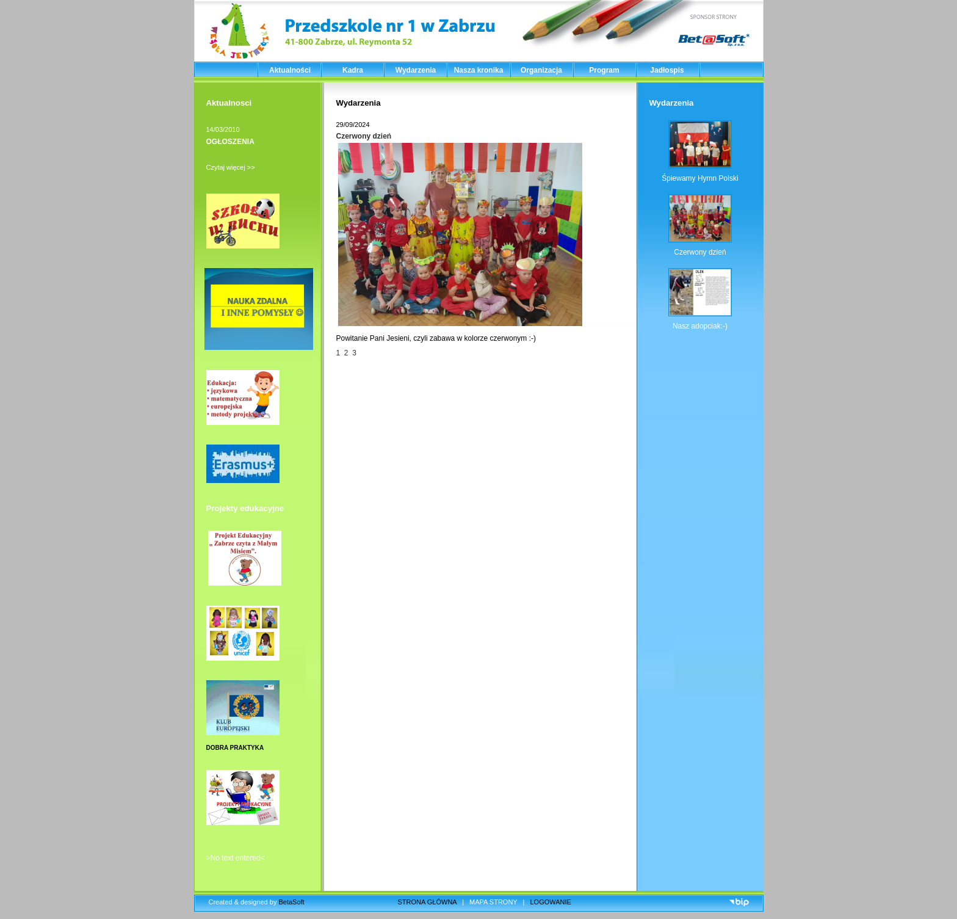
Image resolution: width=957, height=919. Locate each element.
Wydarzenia (415, 70)
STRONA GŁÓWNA (427, 902)
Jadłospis (667, 70)
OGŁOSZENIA (230, 141)
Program (604, 70)
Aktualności (290, 70)
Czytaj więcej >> (230, 167)
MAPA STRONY (493, 902)
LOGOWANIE (550, 902)
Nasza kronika (479, 70)
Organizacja (541, 70)
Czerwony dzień (364, 136)
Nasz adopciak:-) (700, 326)
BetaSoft (291, 902)
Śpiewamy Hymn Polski (700, 178)
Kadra (352, 70)
